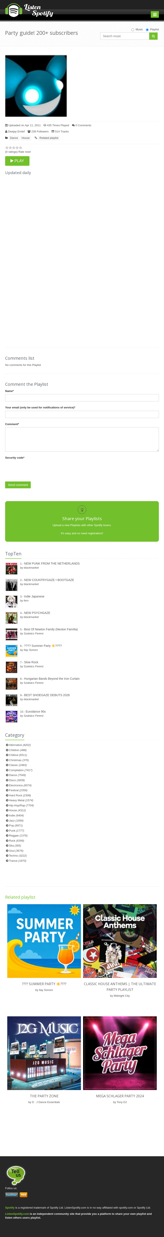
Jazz (16, 820)
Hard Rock (20, 795)
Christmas (19, 760)
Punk (16, 830)
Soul (16, 850)
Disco (17, 780)
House (26, 137)
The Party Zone (44, 1096)
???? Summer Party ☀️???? (43, 645)
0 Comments (81, 125)
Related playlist (49, 137)
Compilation (20, 770)
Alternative (20, 745)
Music (137, 29)
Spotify (10, 1207)
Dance (14, 137)
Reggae (18, 835)
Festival (18, 790)
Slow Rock (31, 662)
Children (17, 750)
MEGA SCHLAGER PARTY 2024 (120, 1096)
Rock (16, 840)
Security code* (14, 457)
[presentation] (37, 469)
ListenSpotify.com (17, 1213)
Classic (18, 765)
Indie (16, 815)
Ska (15, 845)
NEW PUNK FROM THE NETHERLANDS (52, 563)
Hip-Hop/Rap (21, 805)
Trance (17, 860)
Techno (18, 855)
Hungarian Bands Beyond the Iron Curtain (52, 678)
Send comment (18, 485)
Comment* (12, 424)
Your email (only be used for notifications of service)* (40, 407)
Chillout (18, 755)
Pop (16, 825)
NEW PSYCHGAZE (37, 613)
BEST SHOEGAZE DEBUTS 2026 (47, 695)
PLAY (17, 161)
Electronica (20, 785)
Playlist (152, 29)
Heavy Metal (21, 800)
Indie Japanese (34, 596)
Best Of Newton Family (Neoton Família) (51, 629)
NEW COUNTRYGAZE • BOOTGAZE (49, 580)
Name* (9, 391)
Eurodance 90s (36, 711)
